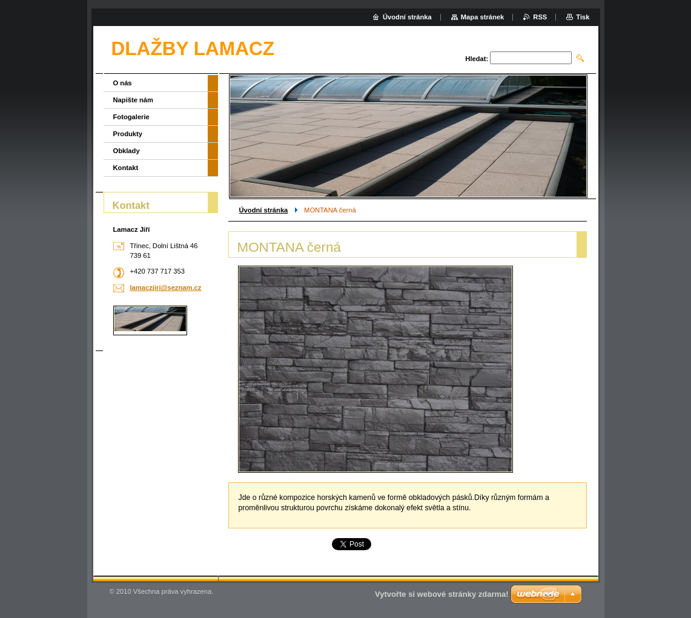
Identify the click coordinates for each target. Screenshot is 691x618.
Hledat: (476, 58)
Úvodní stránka (263, 210)
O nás (122, 83)
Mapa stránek (482, 17)
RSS (540, 17)
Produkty (128, 133)
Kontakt (126, 167)
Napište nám (133, 100)
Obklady (126, 150)
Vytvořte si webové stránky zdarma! (442, 594)
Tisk (582, 17)
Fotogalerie (131, 116)
